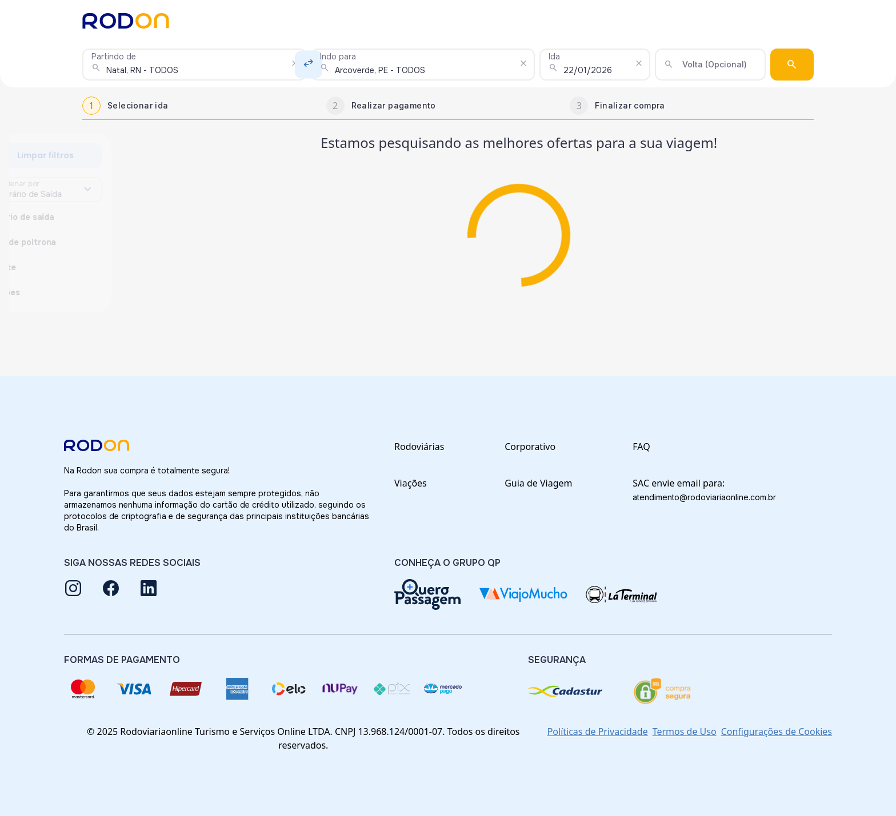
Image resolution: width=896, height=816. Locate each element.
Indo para (338, 56)
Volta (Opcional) (714, 64)
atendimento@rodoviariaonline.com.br (704, 497)
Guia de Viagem (538, 483)
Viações (410, 483)
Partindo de (113, 56)
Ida (554, 56)
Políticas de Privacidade (597, 731)
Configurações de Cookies (776, 731)
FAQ (641, 446)
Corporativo (530, 446)
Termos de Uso (685, 731)
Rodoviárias (419, 446)
